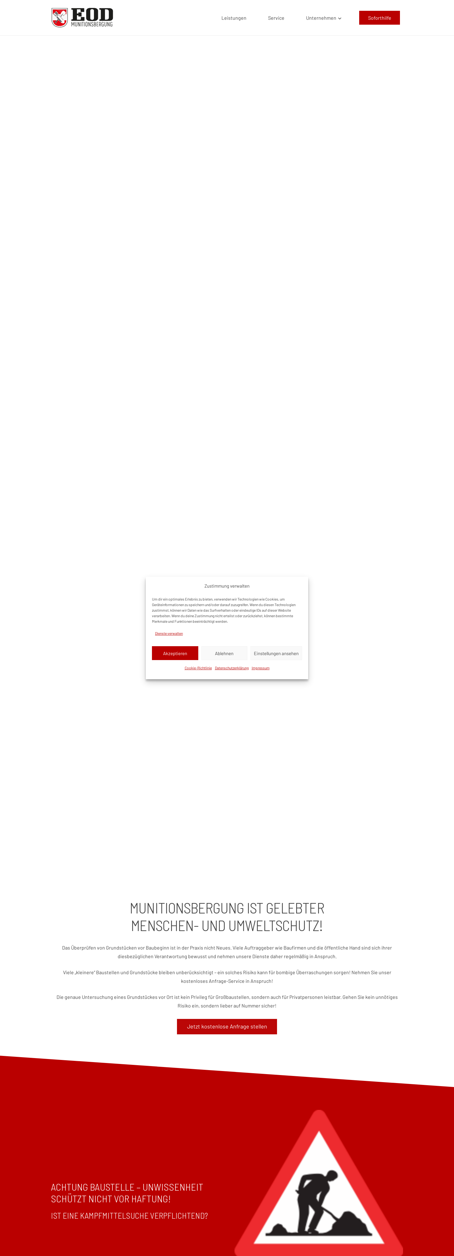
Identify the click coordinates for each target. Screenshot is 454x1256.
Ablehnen (224, 653)
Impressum (261, 668)
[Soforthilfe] (379, 18)
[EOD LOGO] (82, 17)
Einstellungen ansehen (276, 653)
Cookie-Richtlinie (198, 668)
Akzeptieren (175, 653)
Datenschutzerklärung (232, 668)
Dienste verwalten (169, 633)
